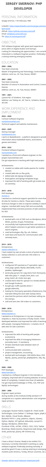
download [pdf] (33, 460)
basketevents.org (9, 134)
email (16, 460)
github (11, 460)
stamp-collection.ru (9, 249)
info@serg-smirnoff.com (17, 34)
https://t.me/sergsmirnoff (15, 36)
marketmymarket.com (11, 121)
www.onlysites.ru (9, 313)
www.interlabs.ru (9, 372)
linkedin (5, 460)
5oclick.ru (5, 196)
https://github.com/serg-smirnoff (21, 31)
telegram (23, 460)
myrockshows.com (9, 152)
